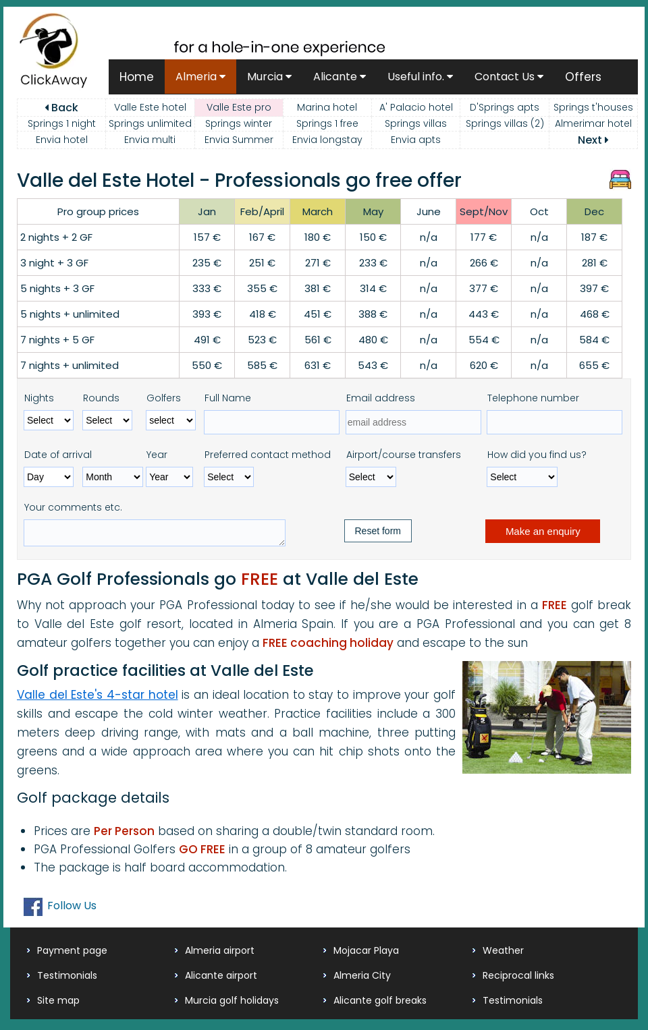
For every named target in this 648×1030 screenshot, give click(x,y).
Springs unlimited (150, 123)
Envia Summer (239, 139)
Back (61, 107)
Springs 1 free (327, 123)
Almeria (200, 76)
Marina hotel (327, 107)
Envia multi (150, 139)
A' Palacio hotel (416, 107)
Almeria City (362, 979)
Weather (503, 954)
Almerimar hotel (593, 123)
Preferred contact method (268, 454)
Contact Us (509, 76)
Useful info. (420, 76)
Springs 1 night (62, 123)
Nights (39, 398)
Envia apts (416, 139)
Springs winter (238, 123)
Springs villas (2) (505, 123)
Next (593, 140)
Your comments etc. (73, 507)
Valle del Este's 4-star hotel (97, 699)
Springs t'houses (593, 107)
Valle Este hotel (150, 107)
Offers (583, 77)
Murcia (269, 76)
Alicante (339, 76)
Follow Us (72, 909)
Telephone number (533, 398)
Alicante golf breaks (380, 1004)
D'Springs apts (504, 107)
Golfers (163, 398)
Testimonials (67, 979)
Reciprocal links (518, 979)
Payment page (72, 954)
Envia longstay (327, 139)
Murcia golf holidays (232, 1004)
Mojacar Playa (366, 954)
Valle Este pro (239, 107)
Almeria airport (219, 954)
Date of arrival (58, 454)
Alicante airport (221, 979)
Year (156, 454)
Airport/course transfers (403, 454)
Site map (58, 1004)
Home (136, 77)
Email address (380, 398)
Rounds (101, 398)
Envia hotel (62, 139)
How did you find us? (537, 454)
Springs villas (416, 123)
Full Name (228, 398)
